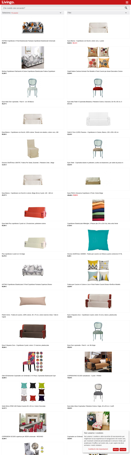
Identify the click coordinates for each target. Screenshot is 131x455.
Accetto (123, 449)
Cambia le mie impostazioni (98, 449)
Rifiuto (116, 449)
